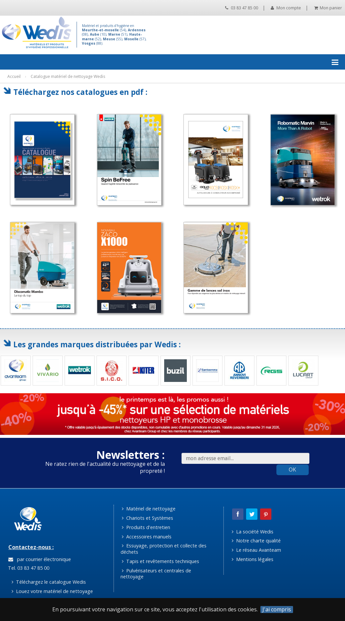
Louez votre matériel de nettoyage (52, 591)
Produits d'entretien (146, 527)
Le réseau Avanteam (256, 550)
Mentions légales (252, 559)
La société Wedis (252, 531)
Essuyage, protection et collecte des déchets (164, 548)
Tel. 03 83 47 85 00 (28, 568)
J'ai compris (276, 609)
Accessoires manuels (147, 536)
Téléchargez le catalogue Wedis (49, 582)
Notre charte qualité (256, 540)
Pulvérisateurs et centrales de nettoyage (156, 573)
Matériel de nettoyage (148, 508)
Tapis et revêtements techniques (160, 561)
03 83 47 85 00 (241, 8)
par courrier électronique (39, 559)
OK (292, 469)
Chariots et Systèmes (147, 518)
